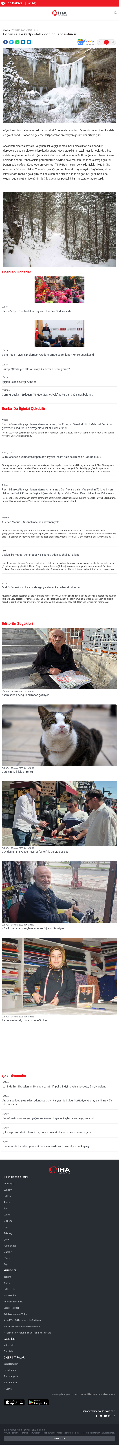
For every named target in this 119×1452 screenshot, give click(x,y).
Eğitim (7, 1258)
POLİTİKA (6, 390)
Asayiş (7, 1202)
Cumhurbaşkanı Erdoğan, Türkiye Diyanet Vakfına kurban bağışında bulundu (47, 394)
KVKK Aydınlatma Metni (15, 1314)
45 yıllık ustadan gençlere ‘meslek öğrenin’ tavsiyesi (33, 928)
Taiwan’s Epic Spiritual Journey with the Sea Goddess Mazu (38, 311)
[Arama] (115, 13)
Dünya (7, 1214)
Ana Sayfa (9, 1183)
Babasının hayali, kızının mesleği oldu (24, 1020)
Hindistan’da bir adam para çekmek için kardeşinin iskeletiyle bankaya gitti (47, 1146)
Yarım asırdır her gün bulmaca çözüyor (25, 695)
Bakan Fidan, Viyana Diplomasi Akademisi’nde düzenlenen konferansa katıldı (48, 354)
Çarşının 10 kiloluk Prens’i (17, 771)
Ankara (5, 420)
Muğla (4, 583)
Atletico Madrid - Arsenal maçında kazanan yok (30, 522)
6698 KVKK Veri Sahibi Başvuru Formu (22, 1326)
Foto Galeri (9, 1351)
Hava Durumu (10, 1370)
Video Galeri (9, 1345)
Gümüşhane (7, 452)
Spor (6, 1208)
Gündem (8, 1190)
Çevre (6, 1239)
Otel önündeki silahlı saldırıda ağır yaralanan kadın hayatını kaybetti (42, 587)
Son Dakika (11, 3)
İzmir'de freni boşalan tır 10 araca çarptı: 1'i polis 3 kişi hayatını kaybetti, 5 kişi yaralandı (54, 1086)
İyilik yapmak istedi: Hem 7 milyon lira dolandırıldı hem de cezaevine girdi (46, 1132)
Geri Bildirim (59, 1438)
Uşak (4, 550)
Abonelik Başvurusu (13, 1301)
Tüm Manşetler (11, 1376)
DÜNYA (5, 307)
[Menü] (3, 13)
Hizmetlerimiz (11, 1295)
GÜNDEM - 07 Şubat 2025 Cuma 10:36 (18, 691)
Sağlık (7, 1227)
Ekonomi (8, 1221)
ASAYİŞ (32, 3)
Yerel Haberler (11, 1364)
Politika (7, 1196)
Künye (7, 1283)
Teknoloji (8, 1233)
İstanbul (5, 518)
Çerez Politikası (11, 1308)
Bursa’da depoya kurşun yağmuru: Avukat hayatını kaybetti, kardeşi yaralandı (48, 1118)
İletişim (7, 1277)
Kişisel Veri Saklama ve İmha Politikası (22, 1320)
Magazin (8, 1252)
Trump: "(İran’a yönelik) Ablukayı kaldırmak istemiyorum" (36, 369)
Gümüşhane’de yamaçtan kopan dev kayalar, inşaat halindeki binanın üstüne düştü (51, 456)
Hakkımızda (9, 1289)
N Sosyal (8, 1389)
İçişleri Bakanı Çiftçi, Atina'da (19, 381)
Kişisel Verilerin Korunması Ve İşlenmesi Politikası (27, 1332)
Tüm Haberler (10, 1382)
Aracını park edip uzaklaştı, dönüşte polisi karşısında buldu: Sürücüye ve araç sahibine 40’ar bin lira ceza (57, 1102)
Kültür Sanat (10, 1246)
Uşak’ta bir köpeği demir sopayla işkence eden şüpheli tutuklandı (41, 554)
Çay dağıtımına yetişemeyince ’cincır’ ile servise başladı (35, 851)
